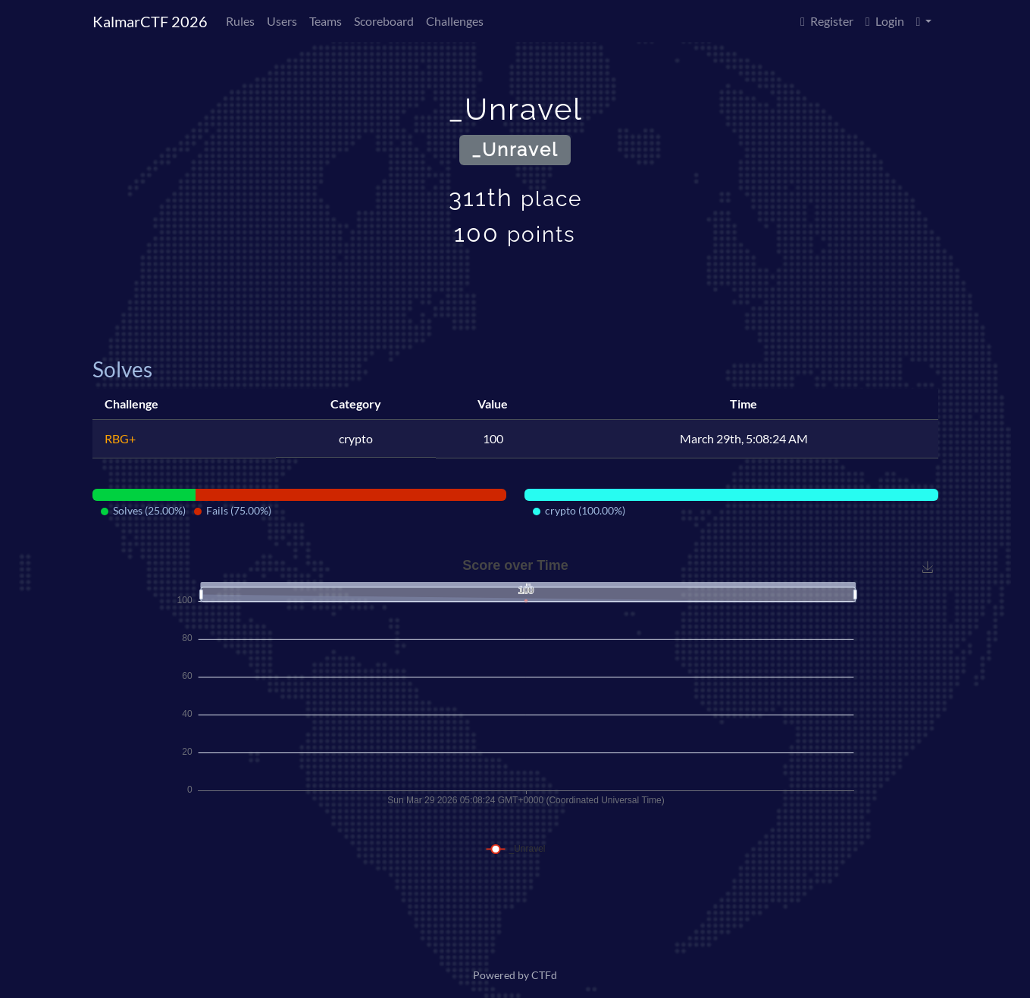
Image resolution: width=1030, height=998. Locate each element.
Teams (325, 21)
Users (282, 21)
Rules (240, 21)
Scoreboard (384, 21)
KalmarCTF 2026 (150, 21)
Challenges (455, 21)
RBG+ (120, 438)
